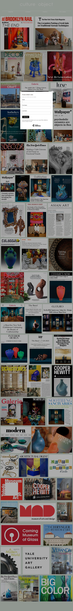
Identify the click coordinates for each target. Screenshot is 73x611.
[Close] (52, 92)
